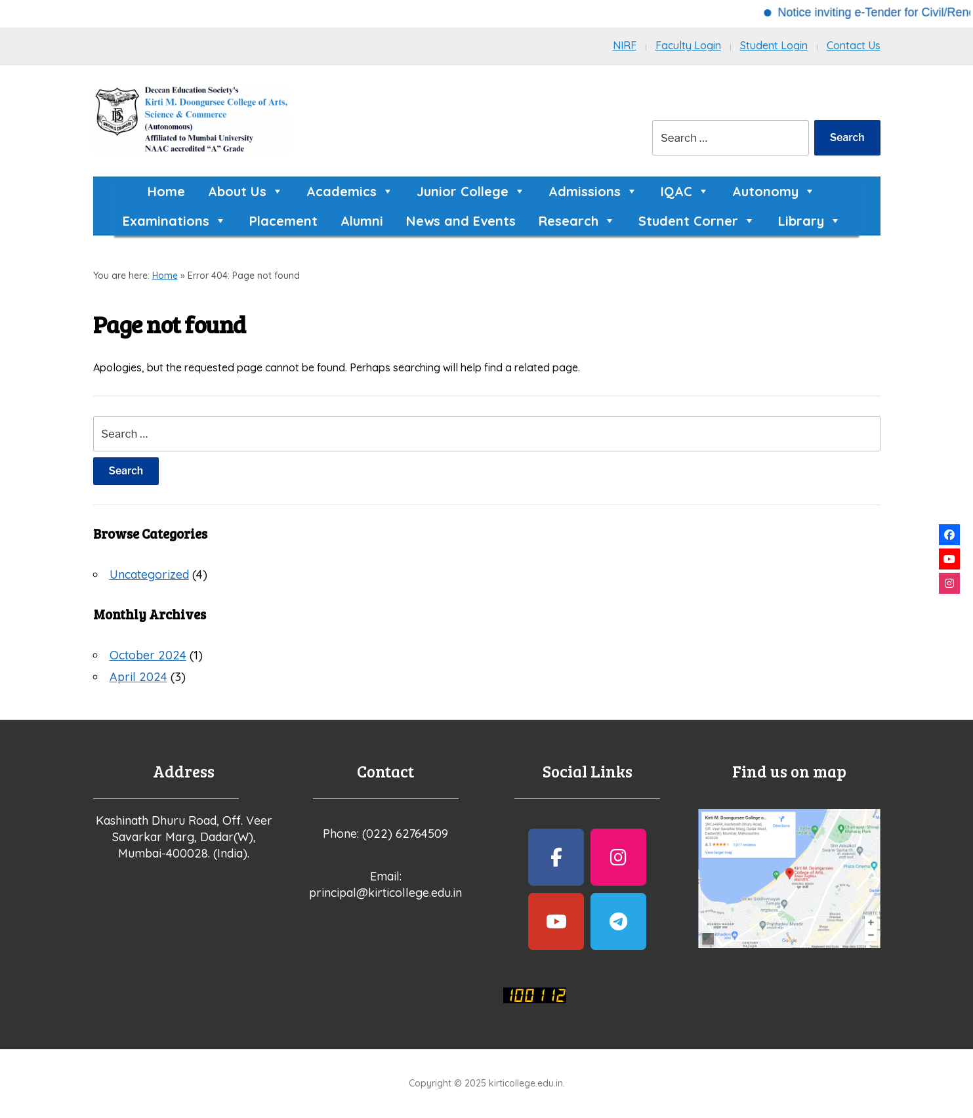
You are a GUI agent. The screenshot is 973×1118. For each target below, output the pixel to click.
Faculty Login (688, 45)
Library (809, 221)
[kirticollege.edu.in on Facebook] (556, 857)
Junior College (471, 191)
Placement (283, 221)
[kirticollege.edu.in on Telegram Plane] (618, 921)
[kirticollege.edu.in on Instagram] (618, 857)
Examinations (174, 221)
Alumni (362, 221)
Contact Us (853, 45)
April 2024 (138, 676)
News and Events (461, 221)
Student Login (774, 45)
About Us (245, 191)
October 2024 (148, 655)
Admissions (593, 191)
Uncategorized (149, 574)
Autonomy (774, 191)
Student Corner (696, 221)
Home (166, 191)
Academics (350, 191)
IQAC (685, 191)
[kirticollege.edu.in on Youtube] (556, 921)
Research (577, 221)
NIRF (624, 45)
